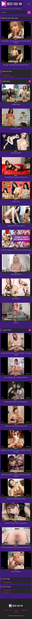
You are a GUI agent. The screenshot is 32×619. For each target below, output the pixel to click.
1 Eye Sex (6, 75)
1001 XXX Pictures (9, 76)
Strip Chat (6, 592)
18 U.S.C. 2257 (8, 610)
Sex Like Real (7, 582)
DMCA (16, 610)
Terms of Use (24, 610)
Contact (16, 612)
